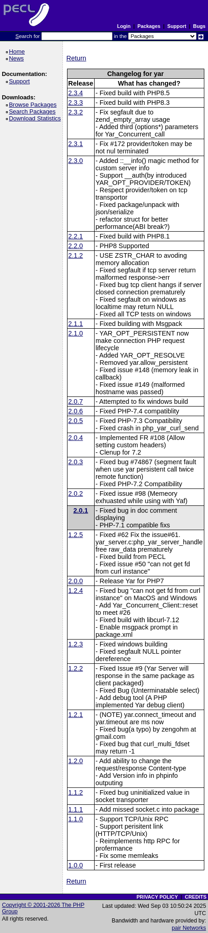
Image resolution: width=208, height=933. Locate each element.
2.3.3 (75, 102)
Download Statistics (36, 118)
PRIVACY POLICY (157, 897)
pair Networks (189, 928)
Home (18, 51)
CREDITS (195, 897)
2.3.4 (75, 93)
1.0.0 (75, 865)
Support (176, 26)
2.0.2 (75, 493)
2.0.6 (75, 411)
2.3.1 (75, 143)
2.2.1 (75, 236)
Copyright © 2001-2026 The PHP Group (43, 908)
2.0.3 (75, 462)
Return (76, 58)
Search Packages (33, 111)
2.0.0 (75, 581)
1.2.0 (75, 761)
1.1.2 (75, 792)
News (17, 58)
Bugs (199, 26)
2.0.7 (75, 401)
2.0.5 (75, 420)
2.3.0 (75, 160)
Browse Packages (34, 104)
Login (123, 26)
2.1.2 (75, 255)
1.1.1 (75, 809)
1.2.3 (75, 644)
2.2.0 (75, 246)
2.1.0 (75, 333)
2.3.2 (75, 112)
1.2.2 (75, 668)
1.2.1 (75, 714)
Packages (148, 26)
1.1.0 (75, 819)
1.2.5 (75, 534)
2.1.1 (75, 323)
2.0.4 (75, 437)
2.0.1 (80, 510)
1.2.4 (75, 590)
